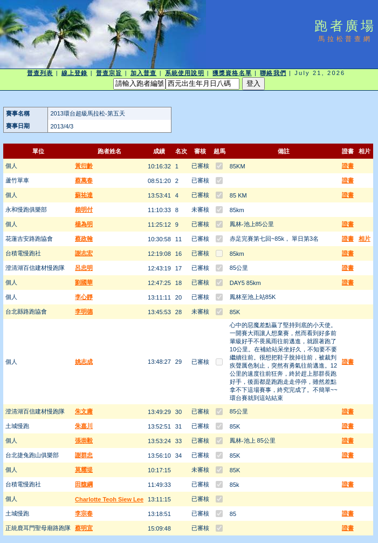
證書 (348, 165)
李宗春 (84, 513)
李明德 (84, 311)
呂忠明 (84, 267)
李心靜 (84, 297)
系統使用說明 (184, 73)
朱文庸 (84, 411)
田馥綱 (84, 484)
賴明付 (84, 209)
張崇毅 (84, 440)
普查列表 (40, 73)
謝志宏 (84, 253)
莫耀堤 (84, 469)
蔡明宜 (84, 528)
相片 (364, 238)
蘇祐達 (84, 195)
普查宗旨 (109, 73)
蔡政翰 (84, 238)
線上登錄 (74, 73)
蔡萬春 (84, 180)
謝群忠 (84, 455)
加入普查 (143, 73)
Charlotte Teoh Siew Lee (109, 499)
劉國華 (84, 282)
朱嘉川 (84, 426)
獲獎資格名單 (232, 73)
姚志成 (84, 361)
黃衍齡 (84, 165)
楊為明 (84, 224)
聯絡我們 (273, 73)
